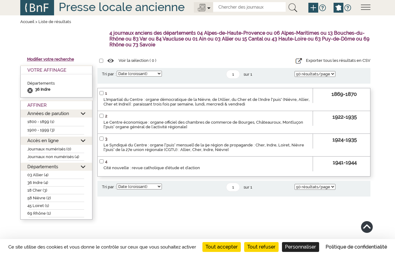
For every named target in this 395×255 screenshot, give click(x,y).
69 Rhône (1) (39, 213)
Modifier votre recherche (50, 59)
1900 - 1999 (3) (41, 130)
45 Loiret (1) (38, 205)
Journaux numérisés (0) (49, 149)
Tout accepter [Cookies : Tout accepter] (221, 247)
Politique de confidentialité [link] (356, 247)
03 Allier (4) (38, 175)
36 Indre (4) (37, 182)
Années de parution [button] (48, 113)
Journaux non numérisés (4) (53, 156)
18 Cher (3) (37, 190)
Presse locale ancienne (122, 7)
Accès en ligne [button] (43, 140)
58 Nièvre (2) (39, 198)
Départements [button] (42, 166)
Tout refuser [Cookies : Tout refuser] (261, 247)
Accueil (27, 21)
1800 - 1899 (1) (40, 121)
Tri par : (109, 74)
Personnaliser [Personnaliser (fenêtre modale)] (300, 247)
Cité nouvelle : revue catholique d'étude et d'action (152, 167)
